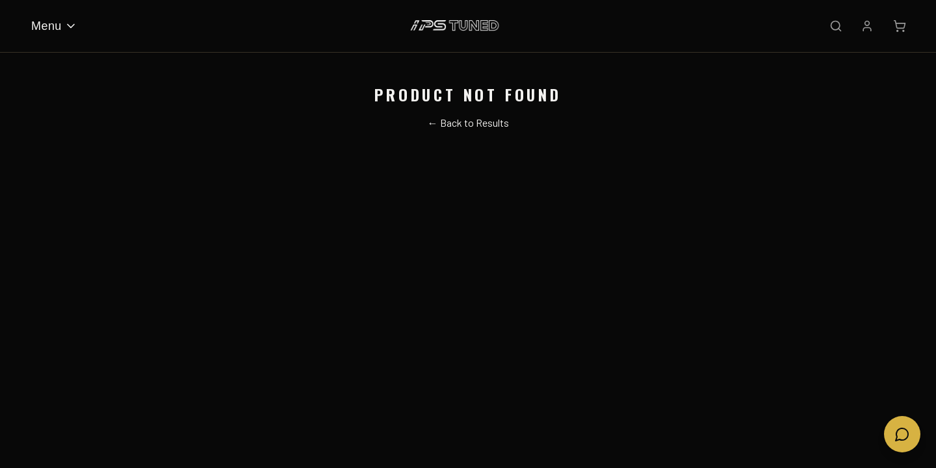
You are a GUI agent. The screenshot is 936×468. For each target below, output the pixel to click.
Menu (54, 26)
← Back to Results (468, 122)
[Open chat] (902, 434)
